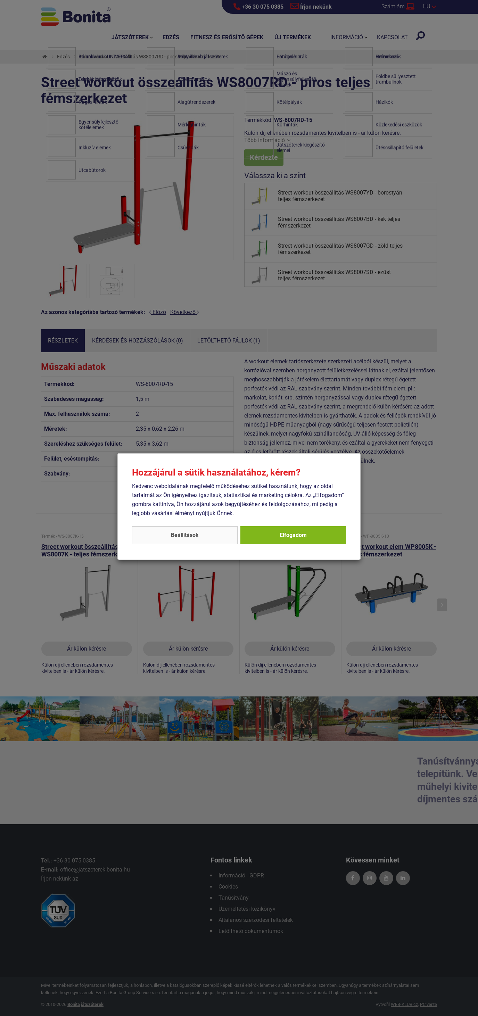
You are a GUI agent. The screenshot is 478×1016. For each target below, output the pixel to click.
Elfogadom (293, 535)
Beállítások (185, 535)
